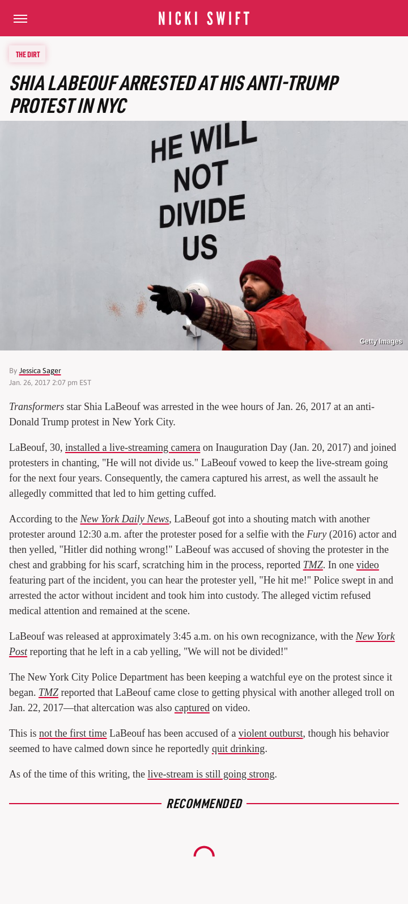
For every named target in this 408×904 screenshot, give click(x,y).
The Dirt (28, 54)
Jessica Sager (40, 370)
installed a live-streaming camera (132, 447)
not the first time (73, 733)
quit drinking (238, 748)
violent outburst (271, 733)
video (367, 565)
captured (192, 707)
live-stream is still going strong (210, 774)
